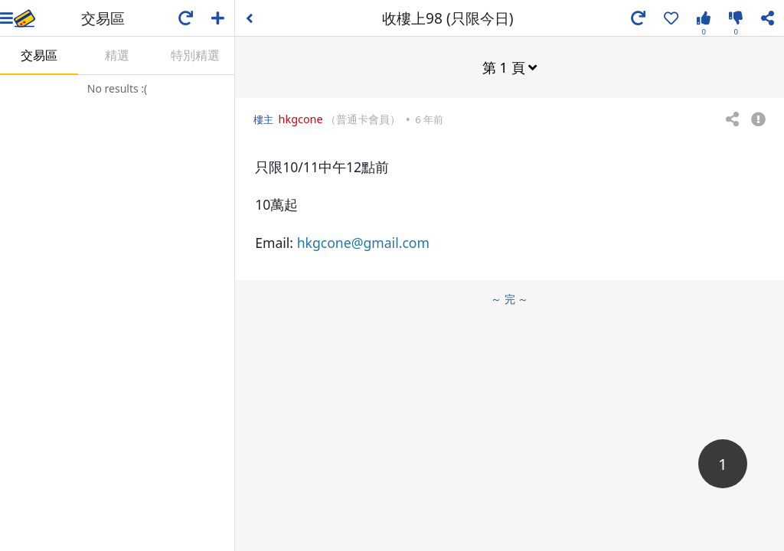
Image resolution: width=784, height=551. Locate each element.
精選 (117, 55)
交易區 (39, 55)
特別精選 (195, 55)
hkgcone (301, 119)
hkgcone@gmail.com (363, 242)
